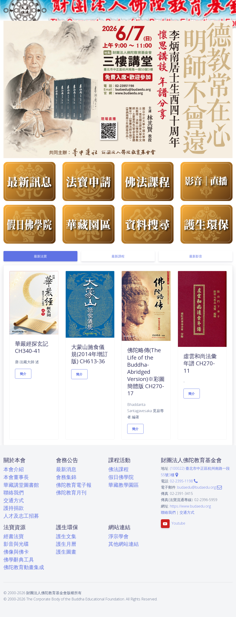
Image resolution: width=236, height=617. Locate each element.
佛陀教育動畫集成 (23, 567)
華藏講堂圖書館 (21, 484)
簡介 (23, 374)
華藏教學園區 (123, 484)
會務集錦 (66, 477)
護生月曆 (66, 543)
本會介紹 (13, 469)
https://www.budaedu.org (190, 506)
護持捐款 (13, 507)
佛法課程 (118, 469)
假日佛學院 (121, 477)
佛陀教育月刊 (71, 492)
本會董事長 (16, 477)
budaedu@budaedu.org (199, 487)
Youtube (178, 523)
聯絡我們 (13, 492)
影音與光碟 (16, 543)
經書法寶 (13, 536)
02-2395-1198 (184, 481)
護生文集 (66, 536)
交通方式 (13, 500)
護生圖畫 (66, 551)
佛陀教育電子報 (73, 484)
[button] (20, 89)
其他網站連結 (123, 543)
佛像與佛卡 (16, 551)
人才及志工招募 (21, 515)
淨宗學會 (118, 536)
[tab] (40, 256)
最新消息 (66, 469)
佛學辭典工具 (18, 559)
